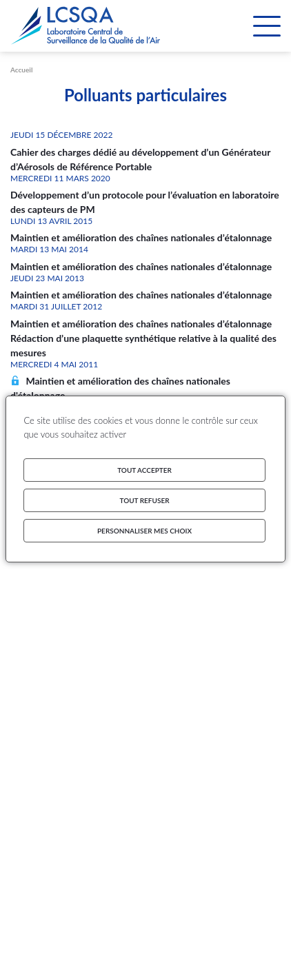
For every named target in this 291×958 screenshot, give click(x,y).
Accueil (21, 69)
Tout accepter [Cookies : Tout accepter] (144, 470)
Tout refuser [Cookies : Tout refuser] (145, 500)
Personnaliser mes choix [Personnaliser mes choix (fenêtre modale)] (144, 531)
